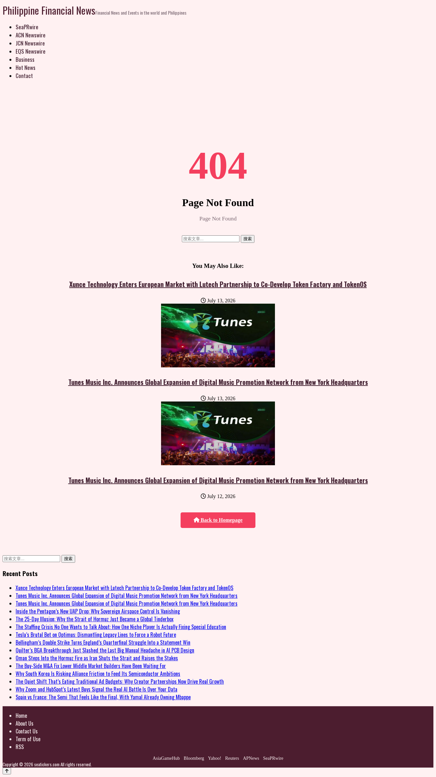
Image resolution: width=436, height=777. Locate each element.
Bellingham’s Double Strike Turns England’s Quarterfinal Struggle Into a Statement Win (103, 642)
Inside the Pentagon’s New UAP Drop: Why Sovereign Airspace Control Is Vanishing (98, 611)
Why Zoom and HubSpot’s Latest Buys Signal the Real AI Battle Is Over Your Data (96, 689)
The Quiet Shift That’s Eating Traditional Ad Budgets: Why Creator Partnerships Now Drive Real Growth (120, 681)
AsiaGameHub (166, 758)
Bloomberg (194, 758)
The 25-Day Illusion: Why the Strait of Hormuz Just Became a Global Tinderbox (94, 619)
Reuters (232, 758)
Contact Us (27, 731)
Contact (24, 76)
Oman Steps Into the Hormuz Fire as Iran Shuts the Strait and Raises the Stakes (97, 658)
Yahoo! (214, 758)
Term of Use (28, 739)
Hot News (25, 67)
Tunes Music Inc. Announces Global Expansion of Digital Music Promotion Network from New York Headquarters (218, 382)
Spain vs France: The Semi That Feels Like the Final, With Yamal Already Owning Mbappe (103, 697)
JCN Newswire (30, 43)
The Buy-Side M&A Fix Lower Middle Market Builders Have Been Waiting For (91, 666)
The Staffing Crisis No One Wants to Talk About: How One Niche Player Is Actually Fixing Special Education (121, 627)
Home (21, 715)
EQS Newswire (31, 51)
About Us (25, 723)
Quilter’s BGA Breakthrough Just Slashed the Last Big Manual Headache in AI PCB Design (105, 650)
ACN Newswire (31, 35)
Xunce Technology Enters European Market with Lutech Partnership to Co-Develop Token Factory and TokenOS (218, 284)
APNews (251, 758)
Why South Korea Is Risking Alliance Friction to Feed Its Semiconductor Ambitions (98, 674)
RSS (20, 747)
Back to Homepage (218, 520)
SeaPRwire (27, 27)
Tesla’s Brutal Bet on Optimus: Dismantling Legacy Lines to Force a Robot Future (96, 635)
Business (25, 59)
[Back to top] (7, 771)
